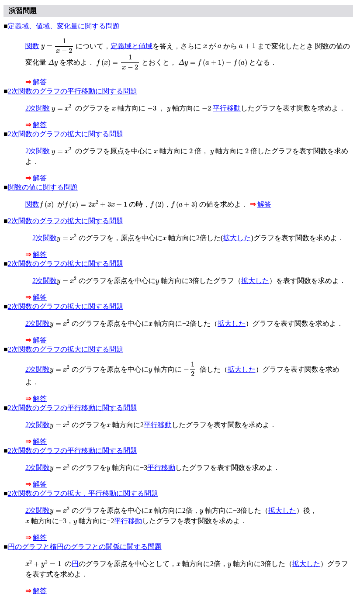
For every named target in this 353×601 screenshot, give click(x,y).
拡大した (237, 238)
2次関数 (37, 108)
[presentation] (57, 46)
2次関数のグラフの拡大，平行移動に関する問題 (83, 493)
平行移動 (227, 108)
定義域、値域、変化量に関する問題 (64, 26)
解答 (40, 82)
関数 (32, 45)
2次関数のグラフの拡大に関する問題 (65, 134)
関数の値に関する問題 (43, 187)
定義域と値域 (131, 45)
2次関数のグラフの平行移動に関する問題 (72, 91)
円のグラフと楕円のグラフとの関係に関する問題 (85, 546)
